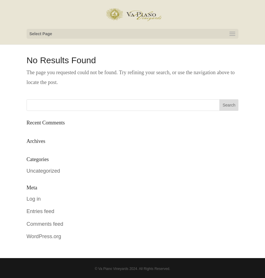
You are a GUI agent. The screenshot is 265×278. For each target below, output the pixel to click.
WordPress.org (44, 236)
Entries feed (40, 211)
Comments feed (45, 224)
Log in (34, 199)
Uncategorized (43, 171)
